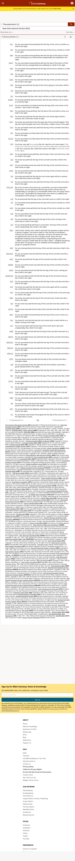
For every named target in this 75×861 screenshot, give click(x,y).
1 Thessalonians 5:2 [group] (9, 37)
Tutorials (26, 756)
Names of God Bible (36, 523)
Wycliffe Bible (60, 616)
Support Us (27, 743)
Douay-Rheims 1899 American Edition (38, 455)
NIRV (11, 298)
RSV (11, 376)
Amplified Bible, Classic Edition (22, 430)
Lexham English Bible (12, 509)
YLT (12, 415)
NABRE (10, 265)
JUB (12, 199)
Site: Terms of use (29, 777)
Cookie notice (28, 775)
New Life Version (42, 560)
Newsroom (27, 740)
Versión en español (30, 849)
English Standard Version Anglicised (32, 468)
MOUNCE (9, 254)
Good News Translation (20, 482)
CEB (11, 85)
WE (12, 404)
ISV (12, 182)
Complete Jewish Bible (16, 445)
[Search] (71, 24)
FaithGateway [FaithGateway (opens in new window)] (28, 790)
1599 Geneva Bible (18, 473)
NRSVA (10, 337)
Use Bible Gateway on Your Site (34, 758)
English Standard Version (34, 464)
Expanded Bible (10, 471)
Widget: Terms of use (30, 780)
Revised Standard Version (24, 596)
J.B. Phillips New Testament (37, 495)
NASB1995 (9, 276)
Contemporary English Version (15, 446)
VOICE (11, 392)
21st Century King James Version (16, 425)
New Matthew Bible (58, 566)
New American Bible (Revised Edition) (45, 525)
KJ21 (11, 44)
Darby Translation (53, 448)
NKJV (11, 315)
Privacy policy (28, 766)
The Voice (25, 610)
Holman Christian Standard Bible (40, 486)
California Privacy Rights (32, 769)
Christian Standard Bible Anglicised (38, 441)
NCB (11, 281)
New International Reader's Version (43, 548)
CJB (12, 91)
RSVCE (10, 381)
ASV (11, 50)
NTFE (11, 359)
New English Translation (13, 546)
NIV (11, 304)
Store (25, 735)
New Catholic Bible (54, 541)
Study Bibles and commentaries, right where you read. (37, 8)
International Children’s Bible (15, 489)
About (25, 724)
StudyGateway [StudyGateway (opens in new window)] (28, 793)
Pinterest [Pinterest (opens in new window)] (26, 830)
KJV (12, 203)
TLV (11, 387)
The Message (20, 514)
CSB (11, 74)
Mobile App (27, 732)
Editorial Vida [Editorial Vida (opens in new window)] (28, 804)
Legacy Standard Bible (31, 503)
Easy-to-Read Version (41, 457)
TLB (11, 225)
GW (11, 160)
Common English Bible (29, 443)
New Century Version (59, 543)
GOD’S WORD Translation (49, 478)
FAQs (25, 753)
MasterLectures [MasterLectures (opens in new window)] (28, 815)
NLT (11, 326)
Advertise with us (29, 761)
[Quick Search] (33, 24)
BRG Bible (27, 432)
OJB (11, 365)
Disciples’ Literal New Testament (54, 450)
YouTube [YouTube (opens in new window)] (26, 839)
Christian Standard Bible (51, 436)
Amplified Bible (10, 429)
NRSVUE (10, 353)
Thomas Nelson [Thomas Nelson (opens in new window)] (28, 807)
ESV (11, 133)
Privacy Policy (54, 709)
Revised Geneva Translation (27, 594)
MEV (11, 248)
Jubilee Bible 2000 (47, 498)
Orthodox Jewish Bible (20, 593)
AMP (11, 55)
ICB (12, 176)
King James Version (39, 500)
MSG (11, 230)
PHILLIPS (9, 187)
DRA (11, 111)
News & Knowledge (30, 726)
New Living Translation (29, 562)
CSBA (11, 80)
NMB (11, 331)
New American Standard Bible (29, 536)
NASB (11, 270)
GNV (11, 154)
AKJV (11, 208)
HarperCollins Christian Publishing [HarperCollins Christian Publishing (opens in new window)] (35, 798)
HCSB (11, 171)
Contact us (27, 764)
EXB (11, 144)
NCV (11, 287)
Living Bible (23, 511)
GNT (11, 165)
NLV (11, 320)
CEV (11, 96)
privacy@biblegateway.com (10, 711)
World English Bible (58, 612)
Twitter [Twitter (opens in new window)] (25, 836)
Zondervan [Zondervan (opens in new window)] (27, 812)
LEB (11, 219)
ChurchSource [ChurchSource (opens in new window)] (28, 796)
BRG (11, 69)
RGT (11, 370)
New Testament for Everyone (48, 589)
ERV (11, 116)
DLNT (11, 105)
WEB (11, 398)
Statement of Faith (29, 729)
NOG (11, 259)
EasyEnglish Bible (25, 459)
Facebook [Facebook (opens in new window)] (26, 825)
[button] (72, 3)
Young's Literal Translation (31, 618)
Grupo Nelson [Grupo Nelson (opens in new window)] (28, 801)
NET (11, 293)
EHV (11, 127)
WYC (11, 409)
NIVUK (10, 309)
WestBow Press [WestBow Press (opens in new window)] (28, 809)
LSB (11, 214)
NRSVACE (9, 342)
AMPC (11, 63)
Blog (24, 737)
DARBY (10, 100)
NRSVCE (10, 348)
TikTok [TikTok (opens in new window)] (25, 833)
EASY (11, 122)
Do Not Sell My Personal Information (37, 772)
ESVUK (10, 139)
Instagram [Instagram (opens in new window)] (26, 828)
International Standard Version (57, 491)
